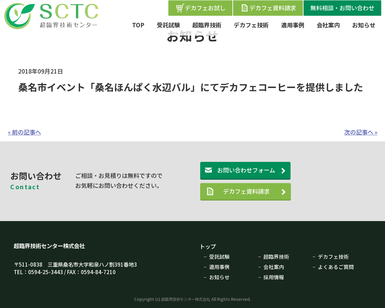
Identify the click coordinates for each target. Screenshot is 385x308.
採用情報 (274, 276)
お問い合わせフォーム (246, 170)
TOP (138, 25)
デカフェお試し (200, 8)
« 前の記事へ (24, 132)
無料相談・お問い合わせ (342, 7)
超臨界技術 (206, 25)
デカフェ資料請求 (268, 8)
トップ (208, 246)
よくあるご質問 (336, 266)
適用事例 (292, 25)
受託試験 (168, 25)
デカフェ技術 (251, 25)
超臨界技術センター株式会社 (51, 245)
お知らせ (363, 25)
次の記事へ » (360, 132)
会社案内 (328, 25)
